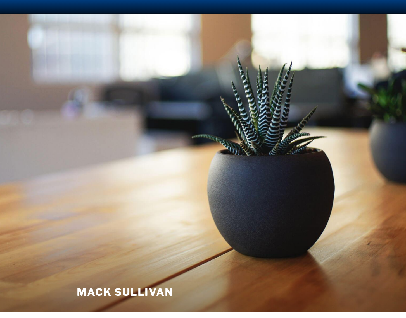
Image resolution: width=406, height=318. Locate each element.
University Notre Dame (51, 7)
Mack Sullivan (125, 292)
